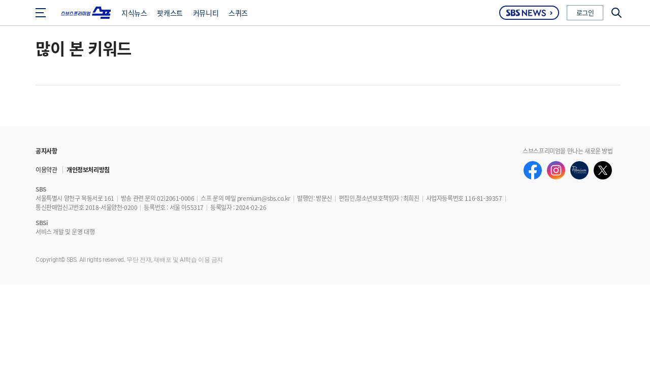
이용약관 (46, 169)
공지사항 (46, 150)
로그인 (585, 12)
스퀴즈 (238, 12)
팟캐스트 (169, 12)
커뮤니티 (205, 12)
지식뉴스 (134, 12)
